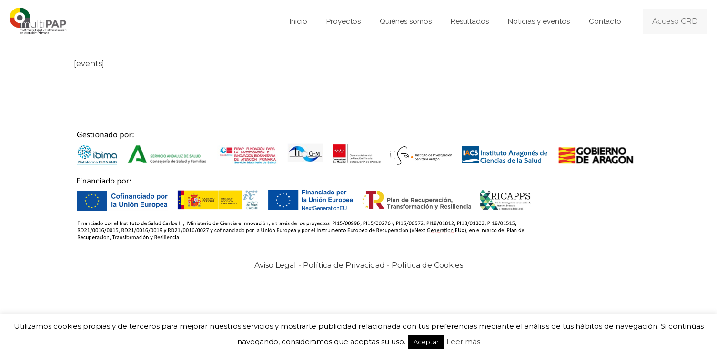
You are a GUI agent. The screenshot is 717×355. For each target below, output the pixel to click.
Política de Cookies (427, 265)
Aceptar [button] (426, 341)
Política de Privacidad (344, 265)
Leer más (463, 341)
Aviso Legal (275, 265)
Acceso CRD (675, 21)
